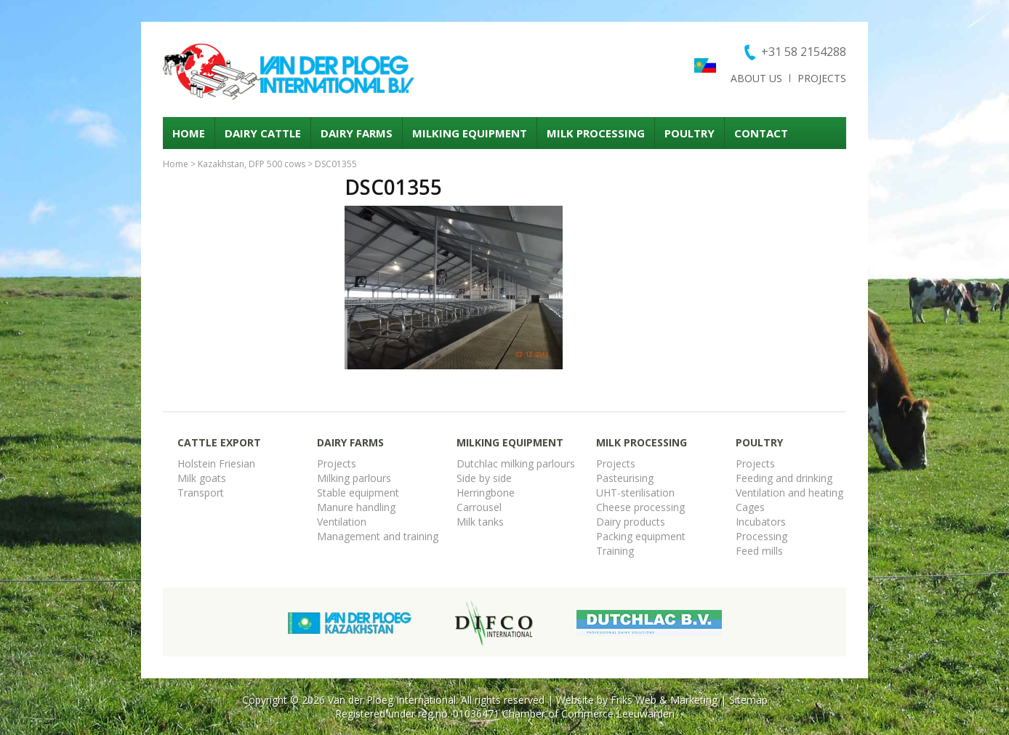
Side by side (484, 478)
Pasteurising (625, 478)
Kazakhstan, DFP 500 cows (251, 164)
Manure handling (356, 507)
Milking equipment (469, 133)
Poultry (689, 133)
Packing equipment (641, 536)
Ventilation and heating (789, 492)
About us (756, 78)
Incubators (761, 522)
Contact (761, 133)
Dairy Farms (357, 133)
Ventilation (341, 522)
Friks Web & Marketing (664, 700)
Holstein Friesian (216, 463)
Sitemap (748, 700)
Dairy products (630, 522)
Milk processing (596, 133)
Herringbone (486, 492)
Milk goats (201, 478)
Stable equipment (358, 492)
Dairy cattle (263, 133)
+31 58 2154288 (803, 52)
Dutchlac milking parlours (516, 463)
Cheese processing (640, 507)
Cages (750, 507)
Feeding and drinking (784, 478)
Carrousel (479, 507)
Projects (821, 78)
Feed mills (759, 551)
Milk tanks (480, 522)
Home (188, 133)
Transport (200, 492)
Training (615, 551)
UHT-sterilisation (635, 492)
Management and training (377, 536)
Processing (761, 536)
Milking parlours (354, 478)
